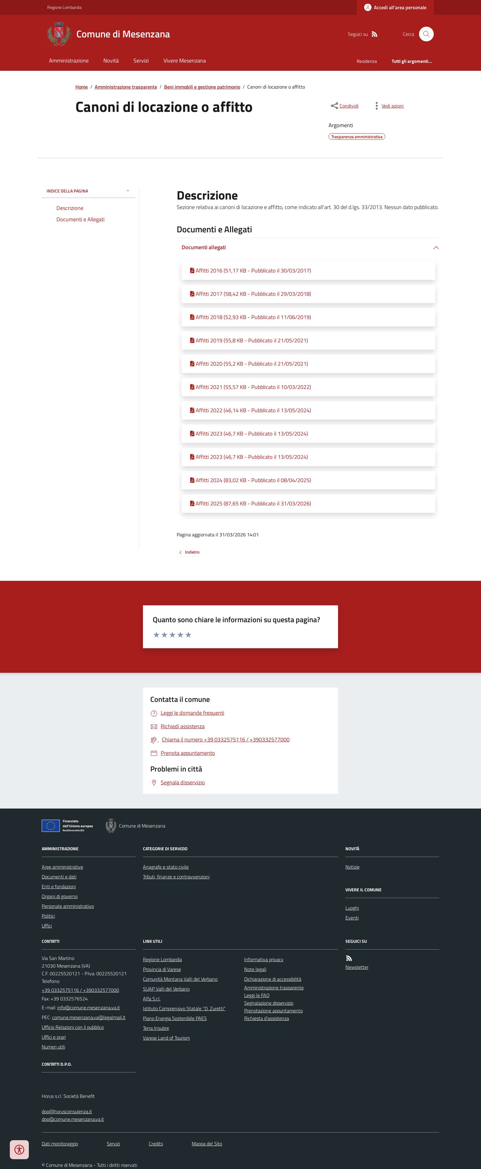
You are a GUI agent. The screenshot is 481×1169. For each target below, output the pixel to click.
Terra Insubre (156, 1028)
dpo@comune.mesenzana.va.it (73, 1119)
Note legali (255, 969)
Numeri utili (53, 1046)
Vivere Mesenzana (185, 60)
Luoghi (352, 908)
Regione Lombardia (64, 7)
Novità (111, 60)
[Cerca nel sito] (424, 34)
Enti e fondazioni (59, 886)
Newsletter (356, 967)
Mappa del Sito (207, 1143)
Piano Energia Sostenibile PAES (175, 1018)
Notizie (352, 866)
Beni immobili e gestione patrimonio (202, 86)
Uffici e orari (54, 1037)
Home (81, 86)
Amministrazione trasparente (126, 86)
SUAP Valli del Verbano (166, 988)
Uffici (47, 925)
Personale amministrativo (68, 906)
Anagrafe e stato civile (166, 866)
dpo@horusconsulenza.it (67, 1111)
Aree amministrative (62, 866)
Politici (48, 916)
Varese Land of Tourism (166, 1037)
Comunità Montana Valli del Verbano (180, 979)
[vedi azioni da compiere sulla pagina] (388, 106)
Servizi (141, 60)
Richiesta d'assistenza (266, 1018)
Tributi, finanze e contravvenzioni (176, 876)
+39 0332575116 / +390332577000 (80, 990)
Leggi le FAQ (257, 995)
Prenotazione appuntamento (273, 1010)
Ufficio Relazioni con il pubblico (73, 1027)
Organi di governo (60, 896)
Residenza (367, 61)
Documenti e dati (59, 876)
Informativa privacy (263, 959)
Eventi (352, 917)
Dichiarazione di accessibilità (272, 979)
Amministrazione (69, 60)
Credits (156, 1143)
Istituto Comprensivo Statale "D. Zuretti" (184, 1008)
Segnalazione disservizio (268, 1003)
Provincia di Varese (162, 969)
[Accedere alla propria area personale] (395, 7)
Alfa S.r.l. (151, 998)
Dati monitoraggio (60, 1143)
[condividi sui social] (344, 106)
